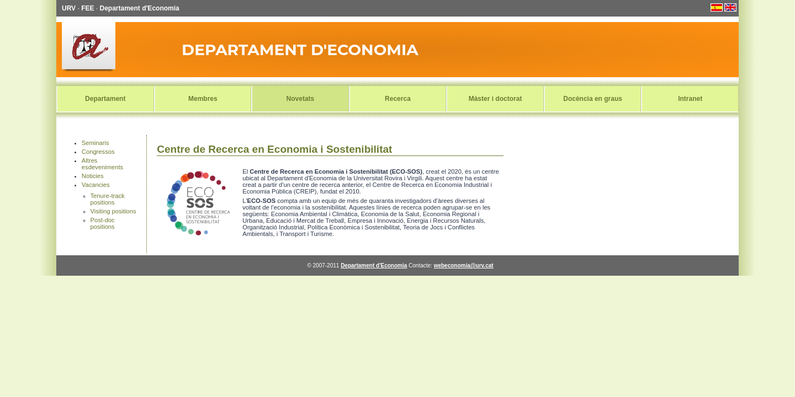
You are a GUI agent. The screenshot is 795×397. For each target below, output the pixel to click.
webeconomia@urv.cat (464, 265)
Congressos (98, 151)
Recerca (398, 99)
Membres (203, 99)
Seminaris (95, 143)
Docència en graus (592, 99)
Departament (105, 99)
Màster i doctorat (495, 99)
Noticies (93, 176)
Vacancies (96, 184)
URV (69, 8)
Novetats (301, 99)
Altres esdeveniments (102, 163)
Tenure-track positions (108, 199)
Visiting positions (113, 211)
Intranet (690, 99)
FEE (87, 8)
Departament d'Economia (139, 8)
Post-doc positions (103, 223)
